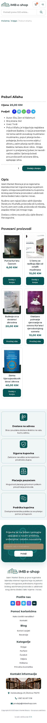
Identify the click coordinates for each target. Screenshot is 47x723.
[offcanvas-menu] (42, 4)
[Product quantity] (18, 168)
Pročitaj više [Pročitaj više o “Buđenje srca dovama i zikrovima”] (12, 341)
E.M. (30, 717)
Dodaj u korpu (34, 168)
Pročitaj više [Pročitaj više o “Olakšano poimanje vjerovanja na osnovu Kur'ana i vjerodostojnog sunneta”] (35, 341)
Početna (5, 21)
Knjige (14, 21)
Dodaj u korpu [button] (12, 280)
